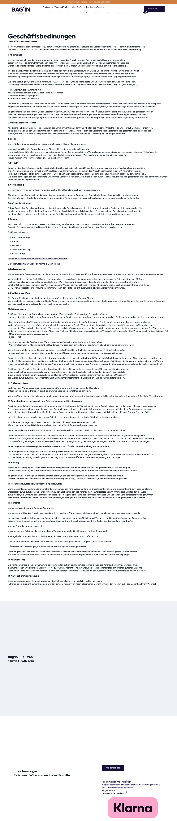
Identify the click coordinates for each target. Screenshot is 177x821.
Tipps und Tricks (61, 7)
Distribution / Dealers (122, 787)
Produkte (46, 7)
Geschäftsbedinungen (118, 784)
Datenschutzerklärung (140, 784)
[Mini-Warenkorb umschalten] (154, 13)
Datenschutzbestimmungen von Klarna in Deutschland (34, 263)
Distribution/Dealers (95, 7)
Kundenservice (154, 8)
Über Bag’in (77, 7)
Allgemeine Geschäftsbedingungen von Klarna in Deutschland (37, 258)
